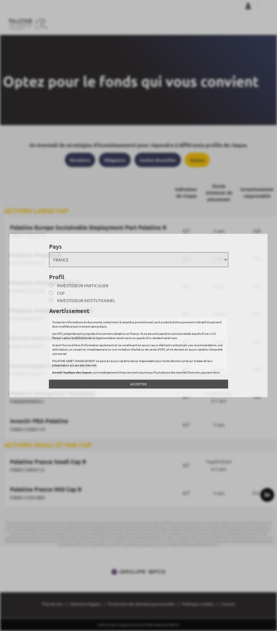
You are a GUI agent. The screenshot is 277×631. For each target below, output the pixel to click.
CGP (61, 293)
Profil (56, 276)
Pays (55, 246)
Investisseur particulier (82, 285)
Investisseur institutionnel (86, 300)
